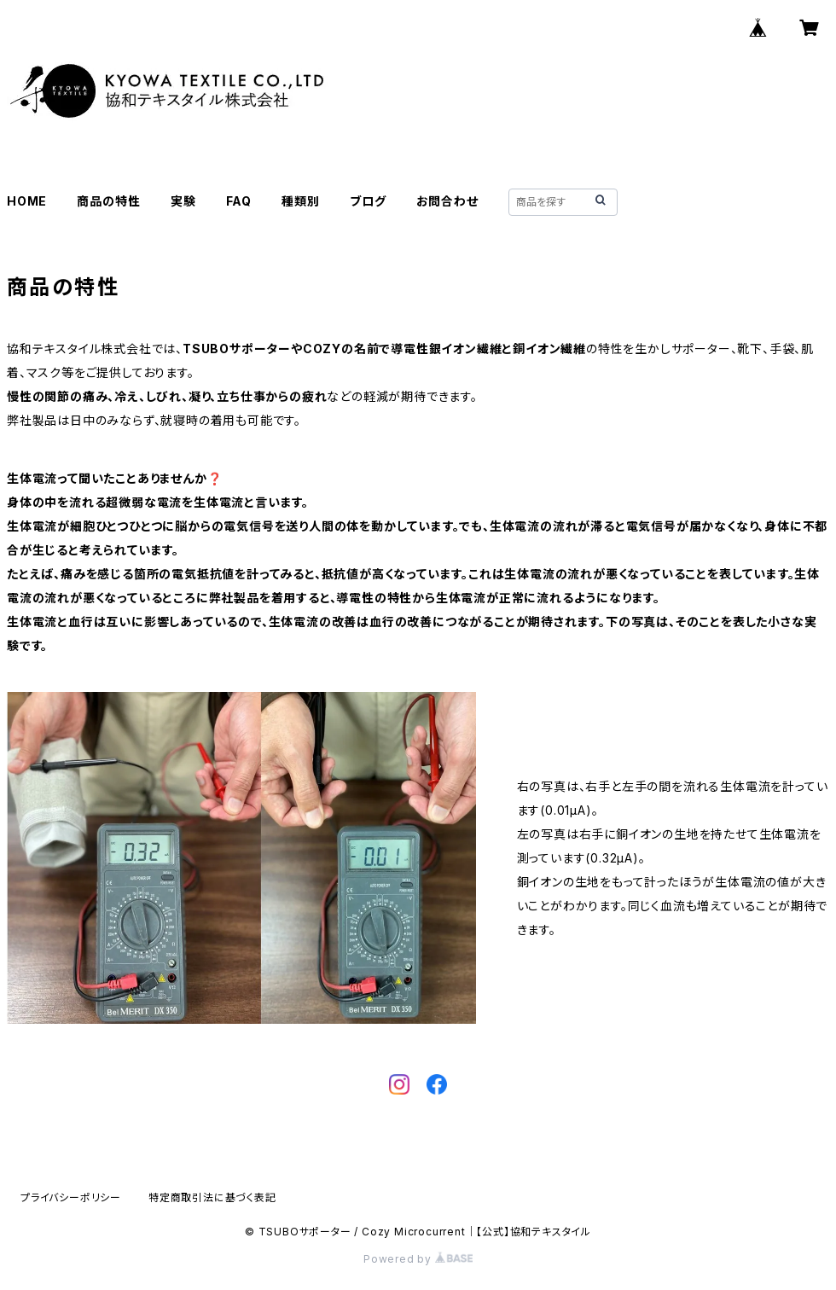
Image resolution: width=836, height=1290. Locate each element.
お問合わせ (447, 201)
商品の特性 (108, 201)
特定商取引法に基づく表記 (212, 1197)
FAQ (239, 201)
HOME (27, 201)
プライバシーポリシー (70, 1197)
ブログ (368, 201)
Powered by (418, 1258)
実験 (183, 201)
